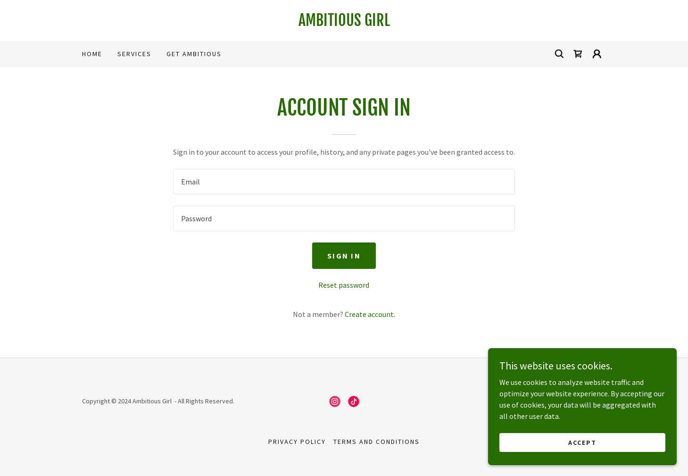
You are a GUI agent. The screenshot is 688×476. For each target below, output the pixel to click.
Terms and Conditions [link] (376, 441)
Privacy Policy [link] (297, 441)
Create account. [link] (370, 314)
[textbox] (344, 181)
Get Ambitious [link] (194, 54)
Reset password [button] (343, 285)
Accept (582, 442)
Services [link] (134, 54)
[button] (597, 53)
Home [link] (92, 54)
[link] (344, 23)
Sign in (344, 255)
